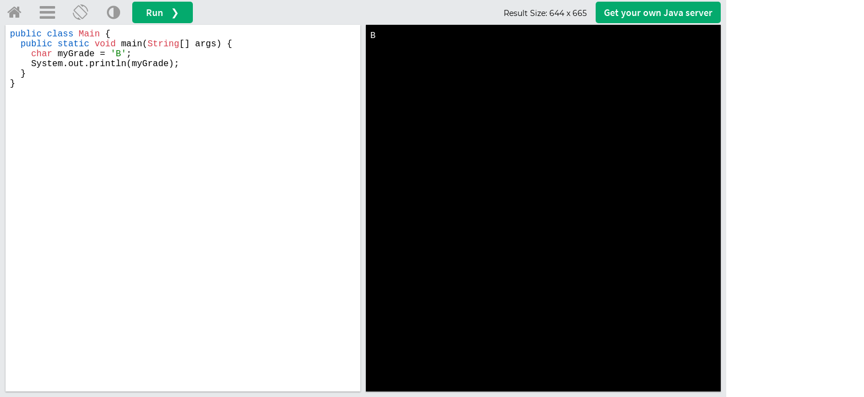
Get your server (658, 12)
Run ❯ (162, 12)
